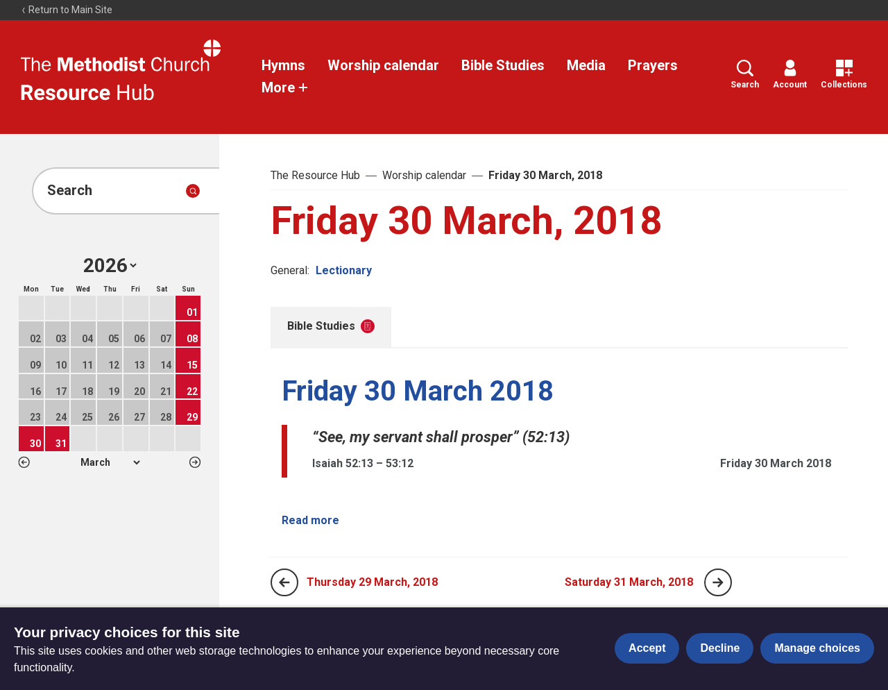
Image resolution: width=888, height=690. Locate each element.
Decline (720, 648)
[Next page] (718, 582)
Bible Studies (503, 65)
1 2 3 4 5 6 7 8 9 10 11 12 (110, 462)
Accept (647, 648)
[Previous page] (284, 582)
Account (790, 75)
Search (745, 75)
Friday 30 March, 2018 (545, 175)
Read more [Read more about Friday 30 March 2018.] (310, 520)
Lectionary (344, 270)
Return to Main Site (66, 9)
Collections (844, 75)
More (285, 87)
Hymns (283, 65)
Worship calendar (383, 65)
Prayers (653, 65)
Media (586, 65)
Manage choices (817, 648)
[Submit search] (193, 191)
